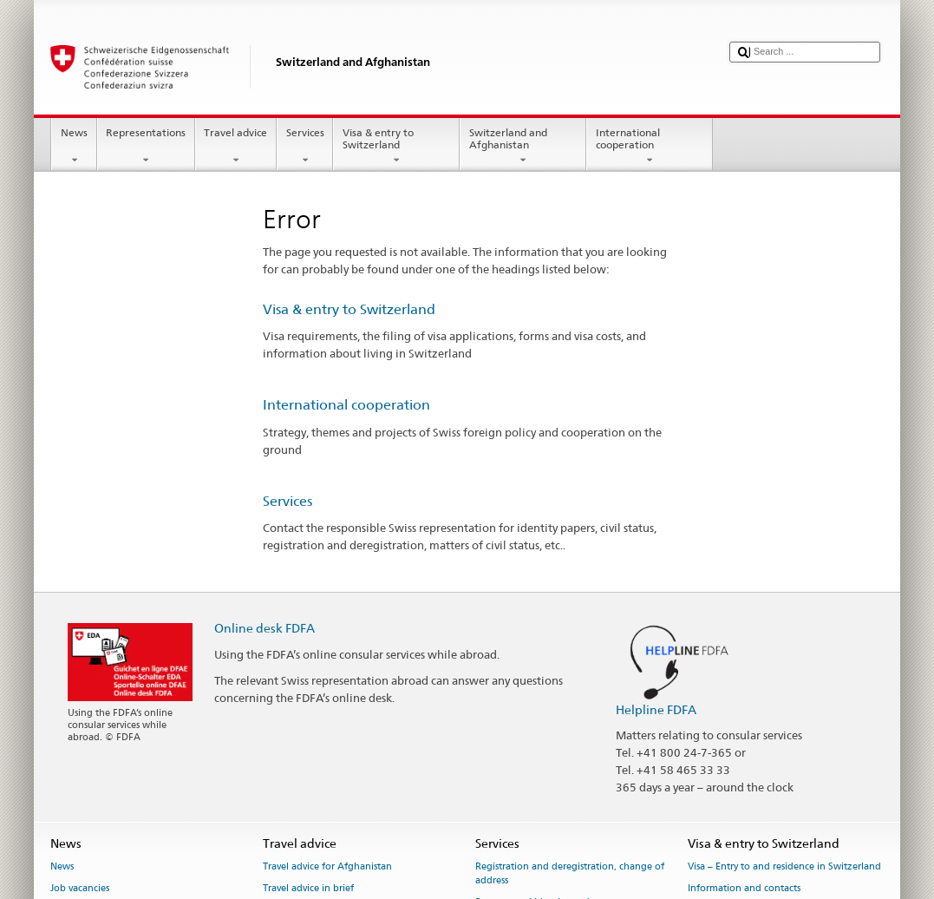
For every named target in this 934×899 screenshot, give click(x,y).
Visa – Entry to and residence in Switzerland (784, 866)
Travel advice (236, 146)
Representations (146, 146)
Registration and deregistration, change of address (569, 873)
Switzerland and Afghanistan (522, 146)
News (73, 146)
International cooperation (649, 146)
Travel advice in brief (308, 888)
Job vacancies (79, 888)
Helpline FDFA (656, 709)
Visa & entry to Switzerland (396, 146)
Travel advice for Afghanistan (327, 866)
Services (305, 146)
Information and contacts (744, 888)
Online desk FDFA (264, 627)
